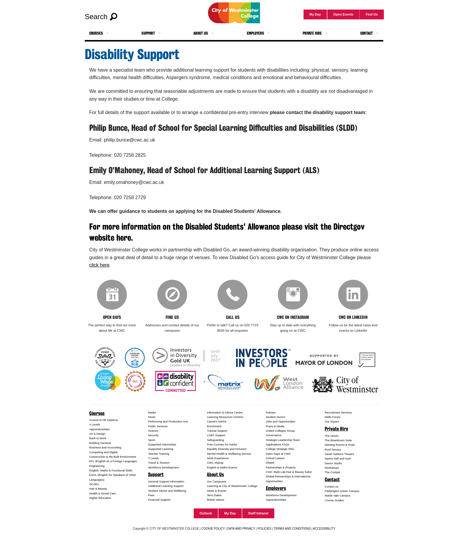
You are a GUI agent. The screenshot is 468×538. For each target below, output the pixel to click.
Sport (151, 440)
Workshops (332, 467)
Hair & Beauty (98, 488)
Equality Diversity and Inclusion (227, 449)
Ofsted (270, 462)
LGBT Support (216, 435)
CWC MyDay (215, 462)
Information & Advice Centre (224, 412)
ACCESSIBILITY (324, 528)
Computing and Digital (103, 452)
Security (153, 435)
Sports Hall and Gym (338, 458)
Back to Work (97, 438)
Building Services (100, 443)
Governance (273, 435)
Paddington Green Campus (342, 491)
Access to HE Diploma (103, 420)
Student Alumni (275, 417)
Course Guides (334, 500)
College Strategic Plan (280, 449)
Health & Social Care (102, 493)
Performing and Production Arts (168, 421)
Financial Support (159, 499)
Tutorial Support (217, 430)
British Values (215, 499)
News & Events (216, 490)
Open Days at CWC (278, 453)
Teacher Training (158, 453)
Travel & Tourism (158, 462)
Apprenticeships (99, 429)
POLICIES (264, 528)
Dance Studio (333, 463)
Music (152, 417)
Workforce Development (163, 467)
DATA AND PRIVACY (241, 528)
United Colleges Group (280, 430)
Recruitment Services (338, 412)
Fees (151, 495)
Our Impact (332, 421)
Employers (255, 33)
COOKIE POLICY (213, 528)
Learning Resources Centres (225, 417)
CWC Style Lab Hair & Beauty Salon (289, 472)
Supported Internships (162, 444)
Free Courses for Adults (222, 444)
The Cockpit (332, 472)
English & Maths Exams (222, 467)
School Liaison (275, 458)
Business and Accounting (105, 447)
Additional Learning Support (165, 486)
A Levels (94, 424)
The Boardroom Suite (338, 440)
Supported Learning (160, 449)
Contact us (331, 486)
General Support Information (166, 481)
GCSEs (94, 484)
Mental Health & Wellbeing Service (229, 453)
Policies (271, 412)
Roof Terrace (333, 449)
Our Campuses (216, 481)
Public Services (158, 426)
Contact (366, 33)
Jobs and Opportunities (280, 421)
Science (153, 430)
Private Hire (312, 33)
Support (148, 33)
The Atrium (331, 435)
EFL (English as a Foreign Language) (113, 461)
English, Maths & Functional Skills (110, 470)
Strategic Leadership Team (283, 440)
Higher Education (100, 497)
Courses (96, 33)
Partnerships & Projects (281, 467)
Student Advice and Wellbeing (167, 490)
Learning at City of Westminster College (232, 486)
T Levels (153, 458)
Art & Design (97, 433)
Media (152, 412)
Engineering (96, 466)
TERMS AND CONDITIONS (292, 528)
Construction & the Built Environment (112, 456)
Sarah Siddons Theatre (339, 454)
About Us (200, 33)
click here (99, 265)
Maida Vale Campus (337, 495)
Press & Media (275, 426)
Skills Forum (333, 417)
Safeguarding (215, 440)
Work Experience (218, 458)
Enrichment (214, 426)
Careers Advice (216, 421)
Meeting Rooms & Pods (340, 444)
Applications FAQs (277, 444)
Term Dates (214, 495)
